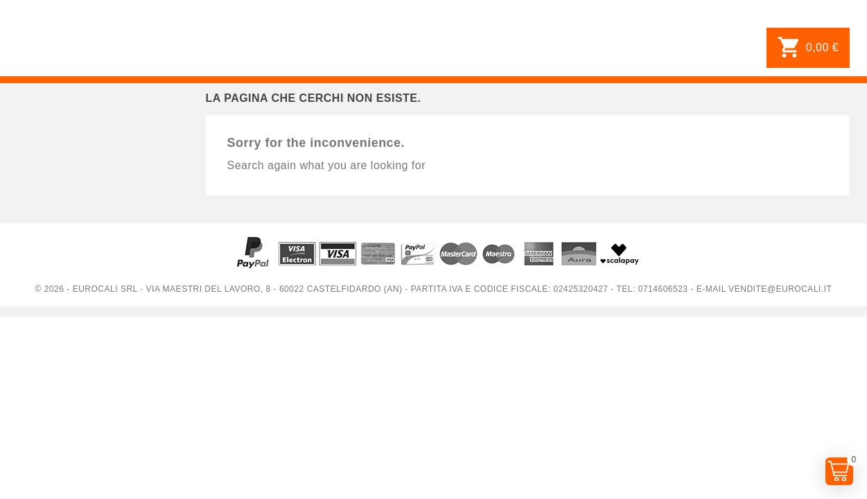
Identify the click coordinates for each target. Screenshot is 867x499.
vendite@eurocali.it (780, 289)
